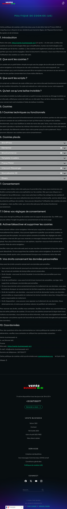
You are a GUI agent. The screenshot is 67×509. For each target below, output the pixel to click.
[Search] (42, 489)
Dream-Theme (44, 506)
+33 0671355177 (33, 401)
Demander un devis (33, 407)
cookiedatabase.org (45, 356)
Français (10, 507)
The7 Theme (31, 506)
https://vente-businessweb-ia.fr (24, 43)
